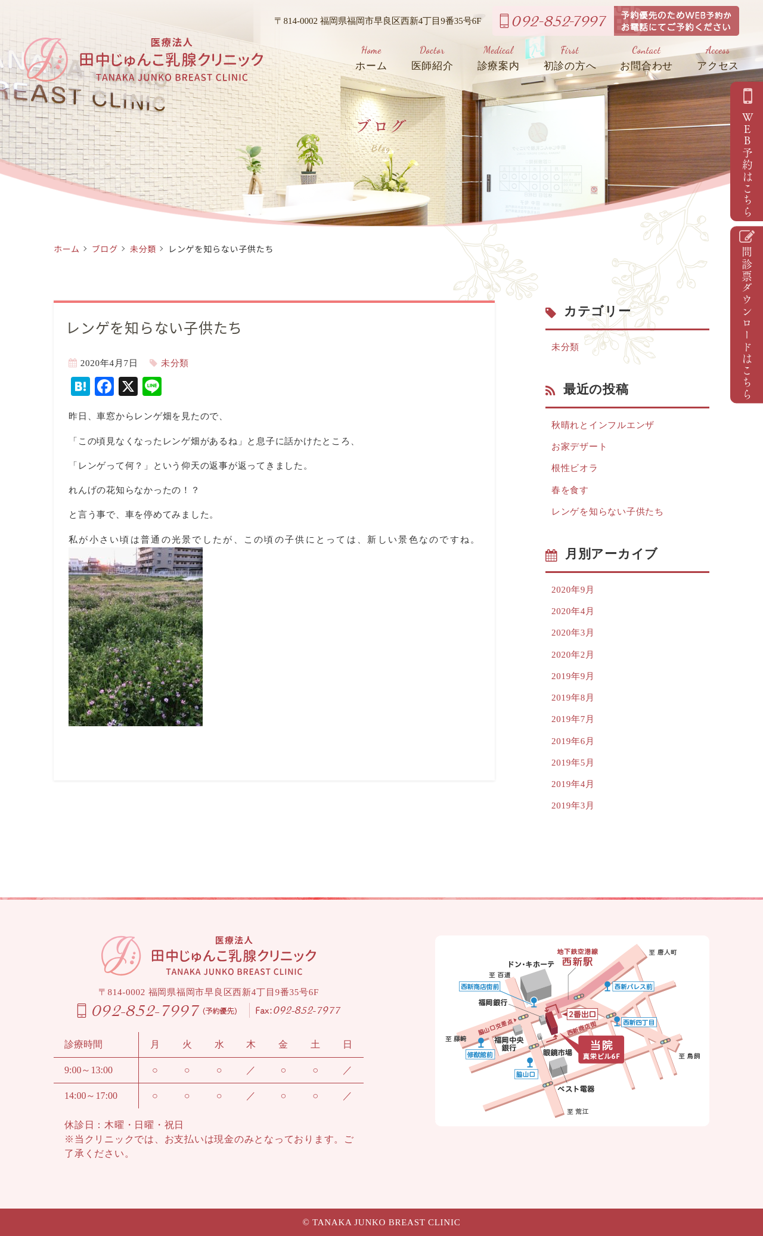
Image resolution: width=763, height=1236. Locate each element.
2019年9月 (573, 676)
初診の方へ (570, 58)
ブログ (105, 249)
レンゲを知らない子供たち (607, 511)
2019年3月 (573, 805)
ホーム (371, 58)
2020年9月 (573, 589)
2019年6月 (573, 741)
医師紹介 (432, 58)
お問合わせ (646, 58)
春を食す (570, 490)
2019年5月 (573, 762)
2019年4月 (573, 784)
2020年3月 (573, 632)
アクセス (718, 58)
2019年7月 (573, 719)
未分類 (143, 249)
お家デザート (579, 446)
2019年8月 (573, 697)
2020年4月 (573, 611)
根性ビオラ (574, 468)
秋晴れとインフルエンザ (603, 425)
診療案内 (498, 58)
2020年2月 (573, 654)
